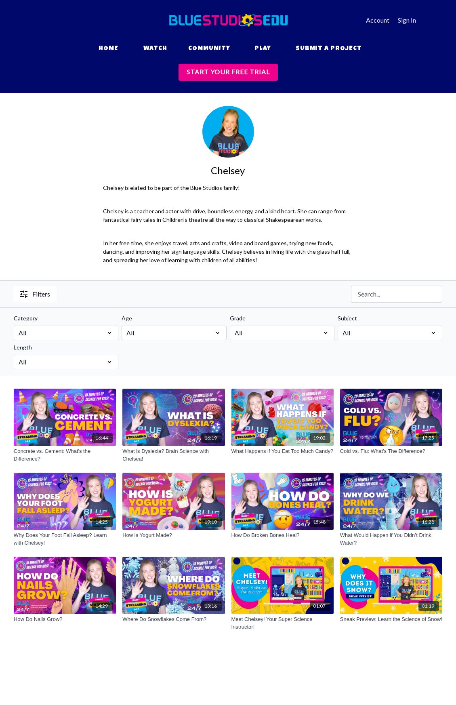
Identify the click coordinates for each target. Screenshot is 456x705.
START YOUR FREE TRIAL (228, 72)
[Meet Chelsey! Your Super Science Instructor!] (282, 623)
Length (23, 347)
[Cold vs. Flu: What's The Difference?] (391, 451)
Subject (347, 318)
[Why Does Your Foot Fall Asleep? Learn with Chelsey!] (65, 539)
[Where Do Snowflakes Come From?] (173, 619)
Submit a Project (329, 49)
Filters (35, 294)
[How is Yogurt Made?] (173, 535)
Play (262, 49)
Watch (155, 49)
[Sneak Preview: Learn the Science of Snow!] (391, 619)
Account (377, 20)
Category (26, 318)
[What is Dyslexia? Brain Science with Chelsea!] (173, 455)
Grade (238, 318)
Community (209, 49)
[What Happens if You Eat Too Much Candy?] (282, 451)
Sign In (407, 20)
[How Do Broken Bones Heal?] (282, 535)
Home (108, 49)
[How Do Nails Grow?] (65, 619)
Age (127, 318)
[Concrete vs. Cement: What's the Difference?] (65, 455)
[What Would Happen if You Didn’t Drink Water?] (391, 539)
